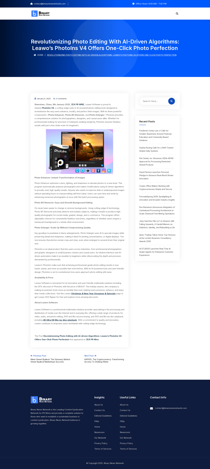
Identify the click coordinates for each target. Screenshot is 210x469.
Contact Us (99, 410)
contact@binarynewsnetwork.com (171, 408)
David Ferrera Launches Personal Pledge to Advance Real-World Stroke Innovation (156, 175)
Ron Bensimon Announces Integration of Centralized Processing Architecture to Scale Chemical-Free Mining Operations (157, 210)
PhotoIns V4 (48, 108)
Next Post (106, 358)
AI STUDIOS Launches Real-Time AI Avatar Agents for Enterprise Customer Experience (156, 252)
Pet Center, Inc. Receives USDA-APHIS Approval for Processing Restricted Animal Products (156, 161)
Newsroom (99, 432)
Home (38, 55)
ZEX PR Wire (92, 339)
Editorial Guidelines (103, 415)
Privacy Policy (100, 443)
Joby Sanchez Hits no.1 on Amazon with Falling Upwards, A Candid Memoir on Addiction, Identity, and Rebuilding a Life (157, 224)
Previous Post (52, 358)
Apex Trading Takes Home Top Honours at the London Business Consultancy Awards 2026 (157, 238)
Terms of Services (102, 449)
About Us (98, 404)
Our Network (100, 437)
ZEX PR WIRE (77, 104)
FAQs (96, 421)
